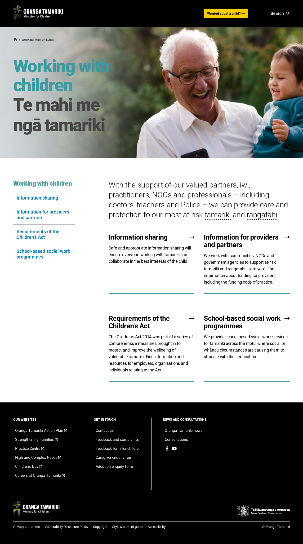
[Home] (15, 40)
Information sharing (37, 197)
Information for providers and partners (43, 213)
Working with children (42, 182)
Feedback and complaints (117, 438)
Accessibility (157, 526)
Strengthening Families (41, 438)
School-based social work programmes (43, 253)
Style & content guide (127, 526)
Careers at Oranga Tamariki (44, 474)
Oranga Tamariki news (183, 429)
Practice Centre (34, 447)
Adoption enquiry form (114, 465)
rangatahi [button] (262, 213)
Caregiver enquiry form (115, 456)
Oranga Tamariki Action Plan (44, 429)
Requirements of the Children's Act (38, 233)
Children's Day (33, 465)
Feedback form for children (118, 447)
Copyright (100, 526)
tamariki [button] (218, 213)
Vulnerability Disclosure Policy (66, 526)
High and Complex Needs (43, 456)
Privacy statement (26, 526)
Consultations (176, 438)
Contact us (105, 429)
